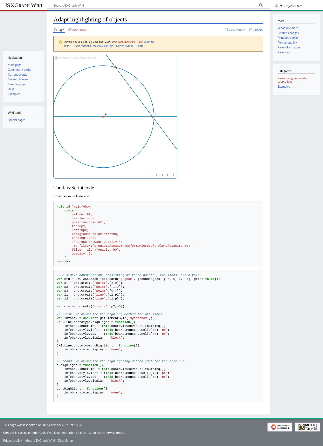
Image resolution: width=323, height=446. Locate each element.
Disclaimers (66, 440)
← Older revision (80, 45)
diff (67, 45)
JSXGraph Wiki (23, 5)
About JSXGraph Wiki (40, 440)
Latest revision (100, 45)
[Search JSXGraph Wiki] (158, 5)
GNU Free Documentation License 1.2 (65, 432)
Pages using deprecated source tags (292, 79)
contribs (148, 41)
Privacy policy (12, 440)
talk (140, 41)
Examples (283, 86)
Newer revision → (126, 45)
